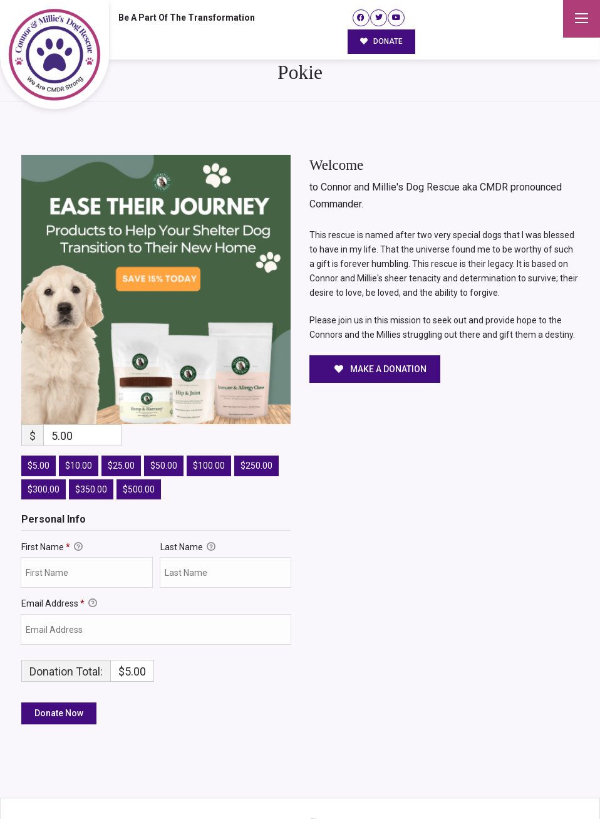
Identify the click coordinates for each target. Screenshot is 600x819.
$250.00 (256, 417)
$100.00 (209, 417)
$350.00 (91, 441)
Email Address (59, 555)
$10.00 (78, 417)
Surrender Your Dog (486, 784)
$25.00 (121, 417)
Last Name (187, 498)
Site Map (554, 784)
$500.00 (139, 441)
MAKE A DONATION (380, 321)
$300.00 (43, 441)
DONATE (381, 41)
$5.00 (38, 417)
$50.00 (163, 417)
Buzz (325, 783)
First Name (52, 498)
